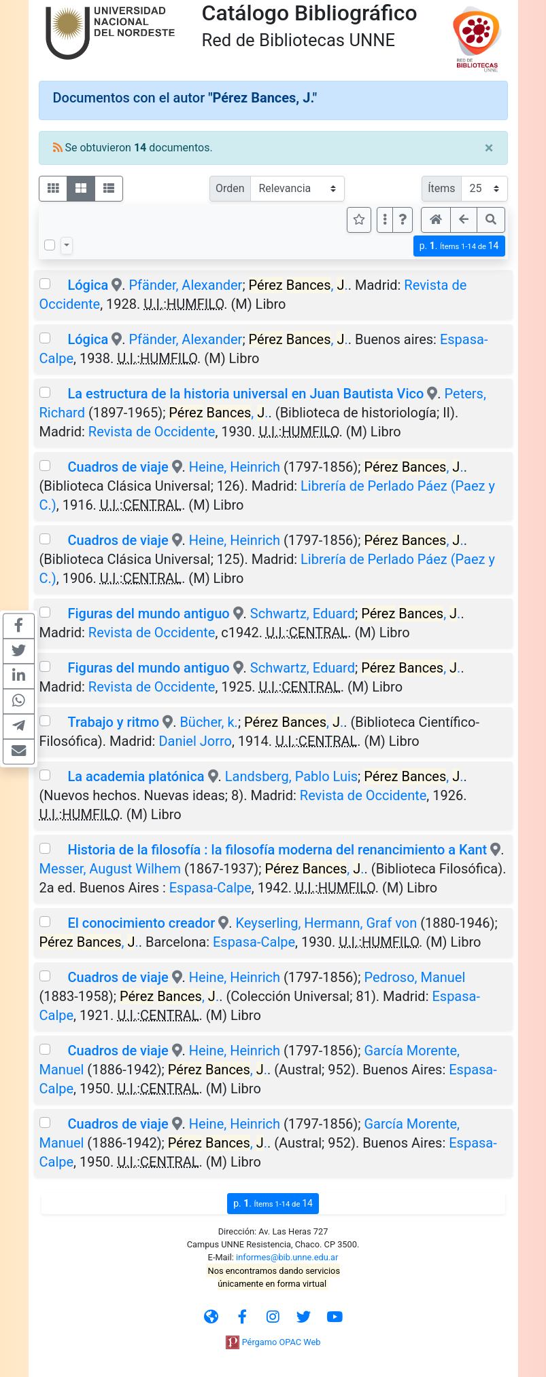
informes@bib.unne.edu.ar (287, 1257)
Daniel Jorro (195, 741)
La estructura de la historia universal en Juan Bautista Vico (245, 393)
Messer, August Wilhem (110, 869)
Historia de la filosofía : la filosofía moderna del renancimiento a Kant (277, 850)
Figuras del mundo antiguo (148, 613)
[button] (402, 220)
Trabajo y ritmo (113, 722)
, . (298, 285)
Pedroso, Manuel (414, 977)
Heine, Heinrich (234, 467)
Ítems (441, 188)
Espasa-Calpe (210, 888)
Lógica (87, 285)
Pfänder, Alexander (186, 285)
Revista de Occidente (152, 431)
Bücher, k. (208, 722)
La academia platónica (135, 776)
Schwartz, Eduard (302, 613)
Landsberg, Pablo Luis (291, 776)
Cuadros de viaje (117, 467)
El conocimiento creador (141, 923)
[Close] (489, 148)
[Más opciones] (385, 220)
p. (459, 246)
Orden (230, 188)
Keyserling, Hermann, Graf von (326, 923)
